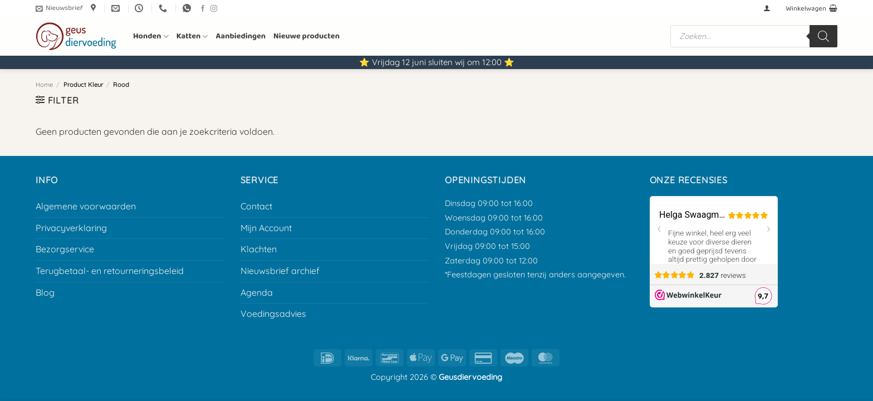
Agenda (257, 292)
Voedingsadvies (273, 313)
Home (44, 85)
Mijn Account (266, 227)
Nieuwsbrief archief (280, 270)
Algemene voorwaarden (86, 206)
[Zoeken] (823, 36)
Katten (192, 36)
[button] (59, 8)
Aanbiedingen (240, 36)
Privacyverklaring (71, 227)
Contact (256, 206)
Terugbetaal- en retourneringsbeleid (110, 270)
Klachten (259, 249)
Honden (151, 36)
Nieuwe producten (306, 36)
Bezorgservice (65, 249)
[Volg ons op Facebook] (202, 9)
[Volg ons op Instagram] (213, 9)
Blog (45, 292)
